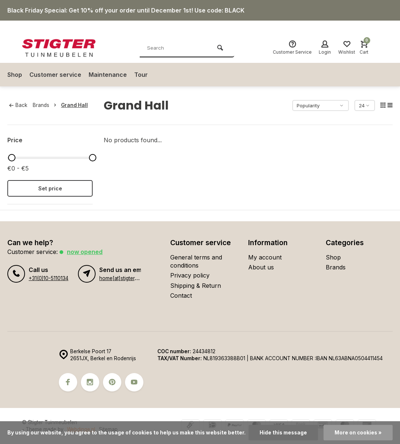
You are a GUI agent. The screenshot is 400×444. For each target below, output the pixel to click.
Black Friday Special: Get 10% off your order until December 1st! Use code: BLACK (125, 10)
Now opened (85, 251)
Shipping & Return (195, 285)
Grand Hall (74, 105)
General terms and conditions (196, 261)
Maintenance (108, 74)
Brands (46, 105)
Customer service (55, 74)
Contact (181, 295)
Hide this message (283, 433)
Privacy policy (190, 275)
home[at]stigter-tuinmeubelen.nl (136, 278)
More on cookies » (358, 433)
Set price (50, 188)
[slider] (11, 157)
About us (261, 267)
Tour (141, 74)
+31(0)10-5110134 (48, 278)
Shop (14, 74)
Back (18, 105)
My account (265, 257)
